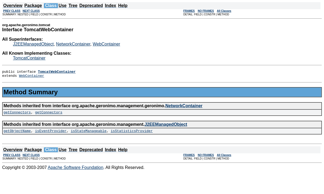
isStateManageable (89, 133)
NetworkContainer (73, 44)
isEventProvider (51, 133)
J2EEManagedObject (33, 44)
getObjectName (17, 133)
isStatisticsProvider (132, 133)
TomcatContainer (29, 58)
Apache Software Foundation (75, 170)
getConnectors (17, 114)
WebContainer (106, 44)
